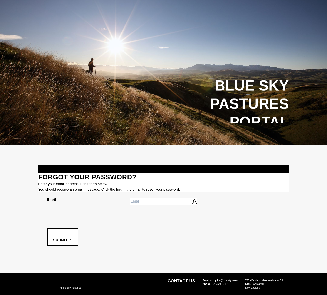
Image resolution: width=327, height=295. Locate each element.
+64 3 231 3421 (215, 283)
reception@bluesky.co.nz (220, 280)
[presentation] (81, 219)
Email (51, 199)
